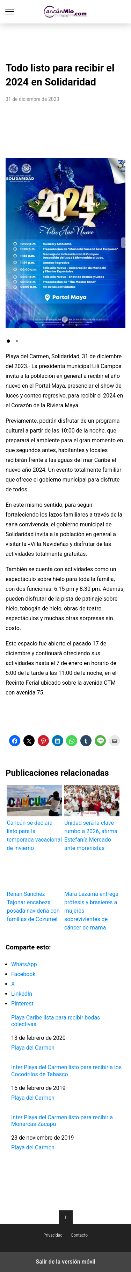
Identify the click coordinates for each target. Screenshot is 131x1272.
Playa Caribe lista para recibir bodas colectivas (55, 1021)
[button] (8, 341)
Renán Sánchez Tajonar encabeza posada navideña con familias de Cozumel (34, 889)
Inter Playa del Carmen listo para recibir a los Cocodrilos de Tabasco (66, 1070)
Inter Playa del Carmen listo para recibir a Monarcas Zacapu (62, 1120)
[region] (66, 40)
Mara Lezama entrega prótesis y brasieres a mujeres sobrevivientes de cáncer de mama (91, 893)
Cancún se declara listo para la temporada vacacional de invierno (34, 818)
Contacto (79, 1235)
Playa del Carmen (32, 1047)
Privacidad (53, 1235)
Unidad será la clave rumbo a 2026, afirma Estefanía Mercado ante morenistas (91, 818)
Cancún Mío (65, 12)
